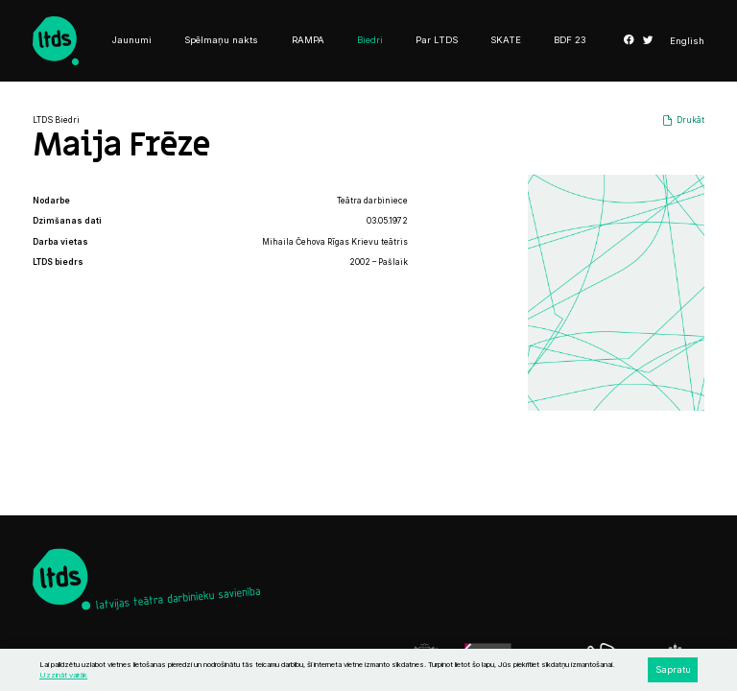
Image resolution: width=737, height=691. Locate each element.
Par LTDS (437, 40)
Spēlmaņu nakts (221, 40)
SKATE (505, 40)
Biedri (370, 40)
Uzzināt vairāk (63, 675)
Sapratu (673, 669)
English (687, 41)
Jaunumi (132, 40)
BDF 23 (570, 40)
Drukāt (690, 120)
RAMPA (308, 40)
